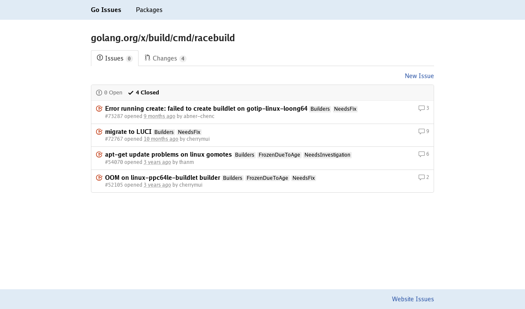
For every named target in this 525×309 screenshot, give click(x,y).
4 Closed (143, 92)
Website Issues (413, 299)
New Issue (419, 76)
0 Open (109, 92)
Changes (165, 58)
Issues (115, 58)
